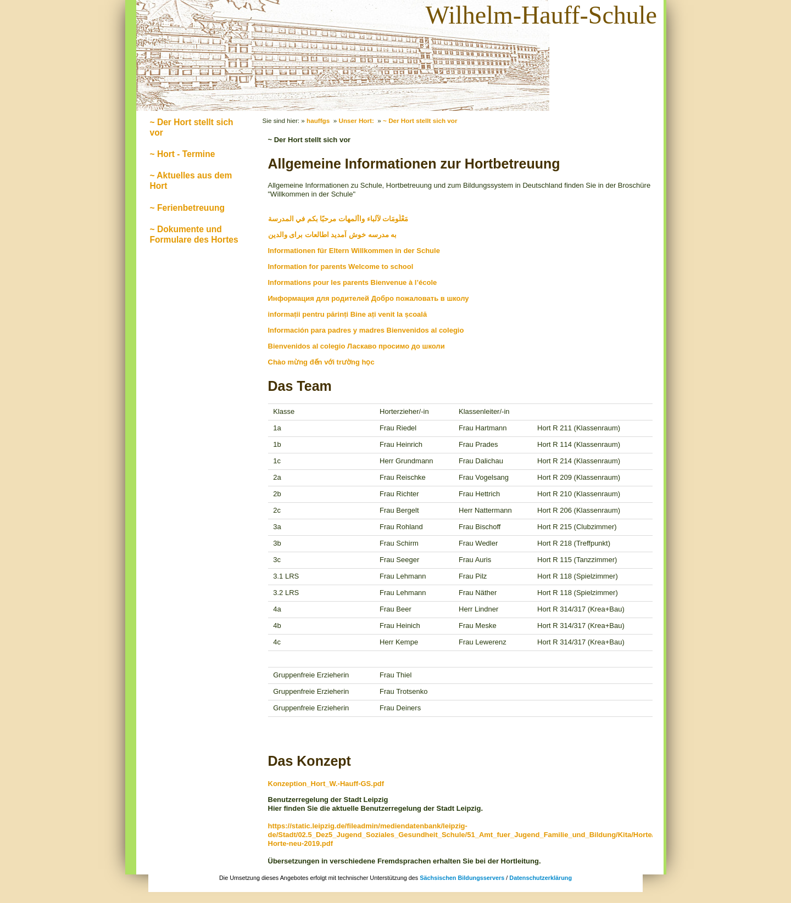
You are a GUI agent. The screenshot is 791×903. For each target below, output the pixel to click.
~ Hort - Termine (182, 154)
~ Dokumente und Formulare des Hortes (194, 234)
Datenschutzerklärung (540, 877)
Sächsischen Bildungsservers (462, 877)
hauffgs (318, 120)
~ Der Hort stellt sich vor (191, 127)
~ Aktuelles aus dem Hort (191, 180)
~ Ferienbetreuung (187, 207)
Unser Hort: (356, 120)
